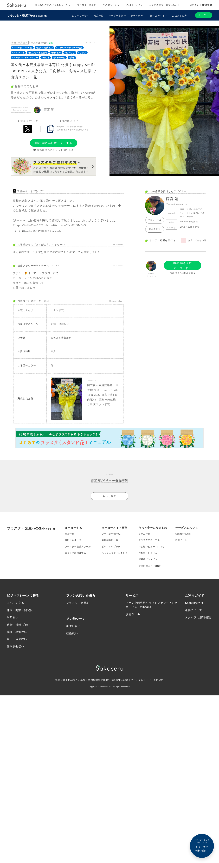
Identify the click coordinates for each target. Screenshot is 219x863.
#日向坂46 (56, 52)
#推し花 (46, 57)
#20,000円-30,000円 (22, 47)
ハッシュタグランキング (116, 557)
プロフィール (155, 220)
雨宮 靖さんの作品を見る (182, 272)
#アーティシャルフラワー (25, 57)
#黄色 (72, 57)
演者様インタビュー (149, 564)
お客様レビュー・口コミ (152, 550)
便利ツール (133, 619)
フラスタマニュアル (149, 543)
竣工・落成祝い (17, 645)
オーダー (203, 15)
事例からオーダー (75, 543)
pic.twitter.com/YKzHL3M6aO (65, 224)
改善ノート (181, 543)
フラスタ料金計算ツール (79, 550)
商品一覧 (98, 15)
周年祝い (12, 623)
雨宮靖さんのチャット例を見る (53, 150)
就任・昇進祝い (17, 637)
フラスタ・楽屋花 (86, 5)
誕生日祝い (73, 631)
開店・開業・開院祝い (21, 615)
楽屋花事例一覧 (110, 543)
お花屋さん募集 (77, 686)
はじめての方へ (79, 15)
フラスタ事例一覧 (112, 536)
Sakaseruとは (183, 536)
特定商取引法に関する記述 (113, 686)
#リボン (82, 52)
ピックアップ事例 (112, 550)
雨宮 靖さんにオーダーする (53, 142)
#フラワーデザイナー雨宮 (69, 47)
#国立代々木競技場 (37, 52)
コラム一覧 (144, 536)
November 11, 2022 (48, 230)
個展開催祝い (15, 652)
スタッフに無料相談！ (202, 845)
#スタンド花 (18, 52)
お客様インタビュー (149, 557)
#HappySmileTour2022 (28, 224)
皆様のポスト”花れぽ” (150, 570)
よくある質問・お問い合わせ (164, 5)
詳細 (51, 42)
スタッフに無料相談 (198, 623)
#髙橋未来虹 (59, 57)
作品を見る (154, 229)
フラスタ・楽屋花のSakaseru (27, 15)
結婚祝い (72, 639)
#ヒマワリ (70, 52)
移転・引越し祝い (18, 630)
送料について (193, 615)
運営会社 (60, 686)
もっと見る (109, 498)
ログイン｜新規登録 (200, 4)
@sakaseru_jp (23, 220)
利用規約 (93, 686)
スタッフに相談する (76, 557)
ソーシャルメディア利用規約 (147, 686)
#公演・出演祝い (44, 47)
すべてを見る (15, 608)
